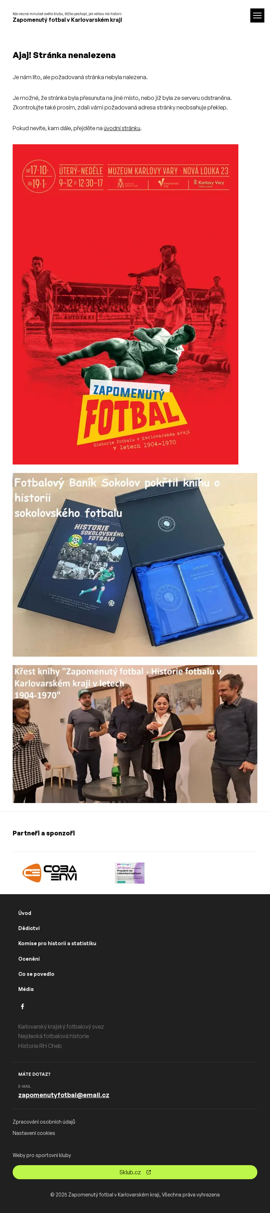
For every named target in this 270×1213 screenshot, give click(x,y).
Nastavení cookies (34, 1133)
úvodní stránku (122, 128)
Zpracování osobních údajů (44, 1122)
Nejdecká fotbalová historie (53, 1036)
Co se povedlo (36, 974)
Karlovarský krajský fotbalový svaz (61, 1026)
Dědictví (29, 928)
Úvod (24, 913)
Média (26, 989)
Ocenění (29, 959)
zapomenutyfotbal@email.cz (63, 1095)
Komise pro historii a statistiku (57, 943)
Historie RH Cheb (40, 1045)
